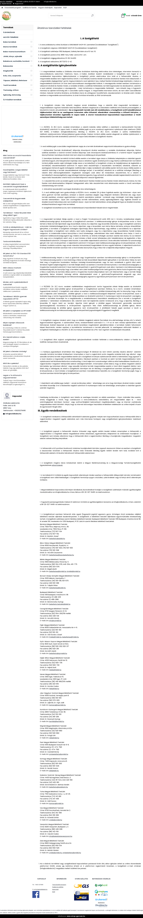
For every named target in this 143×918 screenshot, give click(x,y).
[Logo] (15, 16)
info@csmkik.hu (55, 620)
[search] (92, 16)
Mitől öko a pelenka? (11, 363)
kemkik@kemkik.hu (56, 721)
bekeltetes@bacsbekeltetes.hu (61, 555)
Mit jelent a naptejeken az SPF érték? (17, 311)
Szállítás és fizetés (30, 8)
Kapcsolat (58, 8)
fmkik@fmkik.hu (55, 637)
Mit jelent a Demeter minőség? (15, 351)
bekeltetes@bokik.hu (57, 588)
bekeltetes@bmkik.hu (57, 571)
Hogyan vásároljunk (45, 8)
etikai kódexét (57, 465)
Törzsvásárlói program (12, 8)
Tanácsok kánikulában (12, 241)
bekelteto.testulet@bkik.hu (59, 604)
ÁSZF (65, 8)
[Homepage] (2, 8)
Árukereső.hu (101, 902)
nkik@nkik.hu (54, 738)
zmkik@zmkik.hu (55, 853)
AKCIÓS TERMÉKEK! (6, 2)
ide (63, 866)
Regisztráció (19, 4)
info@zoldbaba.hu (13, 414)
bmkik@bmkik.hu (73, 571)
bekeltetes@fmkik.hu (70, 637)
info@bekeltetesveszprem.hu (60, 836)
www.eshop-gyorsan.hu (76, 916)
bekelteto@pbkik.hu (57, 538)
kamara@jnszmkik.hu (57, 705)
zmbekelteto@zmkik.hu (72, 853)
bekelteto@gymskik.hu (58, 653)
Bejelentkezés (6, 4)
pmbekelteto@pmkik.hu (58, 754)
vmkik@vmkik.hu (55, 820)
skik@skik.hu (54, 771)
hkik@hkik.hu (54, 689)
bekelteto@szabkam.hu (58, 787)
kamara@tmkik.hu (56, 803)
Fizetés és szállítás (57, 887)
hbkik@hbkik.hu (55, 670)
